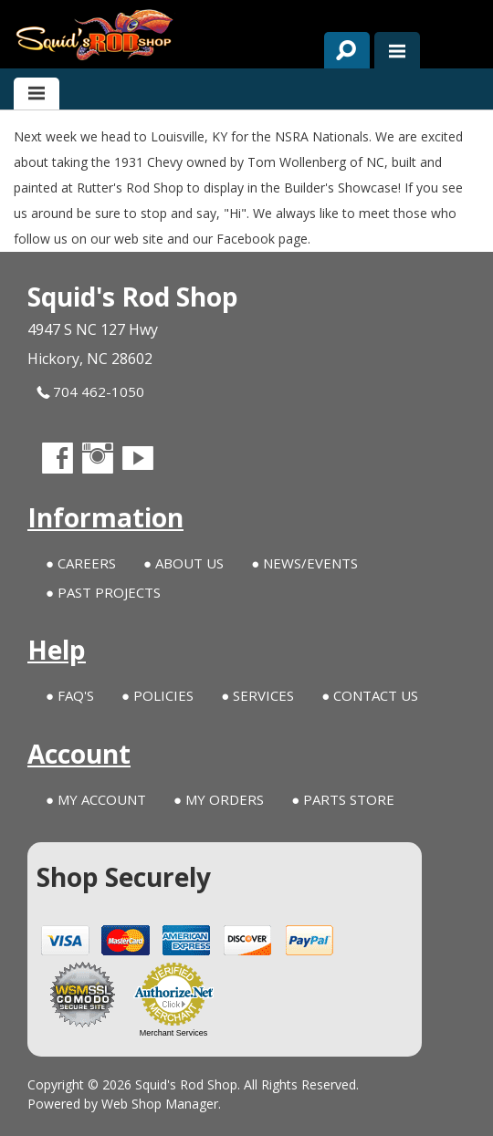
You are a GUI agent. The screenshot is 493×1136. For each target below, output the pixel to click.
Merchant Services (174, 1032)
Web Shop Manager (159, 1103)
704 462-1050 (90, 391)
